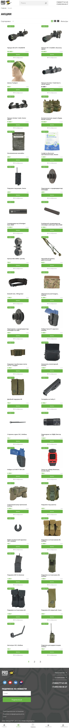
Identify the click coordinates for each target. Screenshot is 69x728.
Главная (3, 8)
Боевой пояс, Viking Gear (15, 294)
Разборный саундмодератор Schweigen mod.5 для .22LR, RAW (51, 224)
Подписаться (17, 700)
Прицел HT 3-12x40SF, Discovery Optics (51, 48)
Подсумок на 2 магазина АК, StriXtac (50, 575)
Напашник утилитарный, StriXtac (49, 364)
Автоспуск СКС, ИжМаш (15, 645)
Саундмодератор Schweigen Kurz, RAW (16, 224)
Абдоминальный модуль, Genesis (49, 294)
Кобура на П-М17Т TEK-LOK (15, 469)
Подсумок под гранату (48, 505)
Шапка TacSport (12, 83)
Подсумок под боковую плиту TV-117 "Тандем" (17, 364)
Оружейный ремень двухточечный (48, 259)
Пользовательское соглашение (13, 711)
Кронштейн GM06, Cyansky (16, 258)
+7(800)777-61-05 (62, 2)
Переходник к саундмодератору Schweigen (52, 189)
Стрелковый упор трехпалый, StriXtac (17, 505)
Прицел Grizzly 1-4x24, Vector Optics (16, 118)
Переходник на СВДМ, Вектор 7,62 (51, 435)
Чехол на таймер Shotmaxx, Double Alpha (50, 470)
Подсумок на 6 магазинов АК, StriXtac (51, 540)
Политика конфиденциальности (13, 714)
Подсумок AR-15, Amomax (15, 575)
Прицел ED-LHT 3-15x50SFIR (16, 48)
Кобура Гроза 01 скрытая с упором (50, 329)
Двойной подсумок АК (14, 399)
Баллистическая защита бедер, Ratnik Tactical (51, 118)
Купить (18, 54)
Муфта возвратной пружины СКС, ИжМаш (16, 540)
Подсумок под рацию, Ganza (16, 188)
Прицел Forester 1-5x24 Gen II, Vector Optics (51, 83)
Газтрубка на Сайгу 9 (48, 399)
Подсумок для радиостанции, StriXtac (51, 646)
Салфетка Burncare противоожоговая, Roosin (49, 153)
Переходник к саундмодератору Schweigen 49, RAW (18, 329)
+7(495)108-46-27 (62, 4)
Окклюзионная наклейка (15, 153)
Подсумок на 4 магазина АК (16, 610)
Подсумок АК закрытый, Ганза (51, 610)
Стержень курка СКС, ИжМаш (17, 434)
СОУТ (4, 717)
